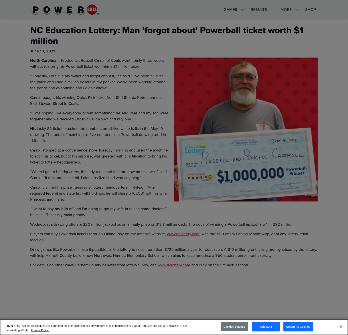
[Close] (341, 327)
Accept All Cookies (298, 327)
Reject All (266, 327)
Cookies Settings (234, 327)
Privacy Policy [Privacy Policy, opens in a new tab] (40, 331)
